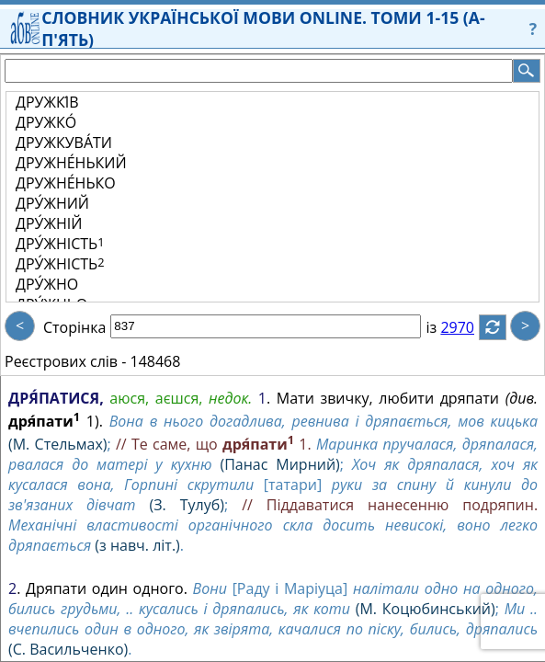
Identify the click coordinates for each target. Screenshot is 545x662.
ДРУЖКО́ (46, 122)
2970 (468, 327)
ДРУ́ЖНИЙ (52, 203)
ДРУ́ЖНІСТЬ (60, 244)
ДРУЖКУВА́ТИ (64, 142)
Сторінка (74, 327)
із (442, 327)
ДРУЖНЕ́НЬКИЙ (71, 163)
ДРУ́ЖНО (47, 284)
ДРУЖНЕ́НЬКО (66, 183)
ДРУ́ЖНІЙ (49, 223)
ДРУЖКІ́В (47, 102)
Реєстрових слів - (65, 361)
